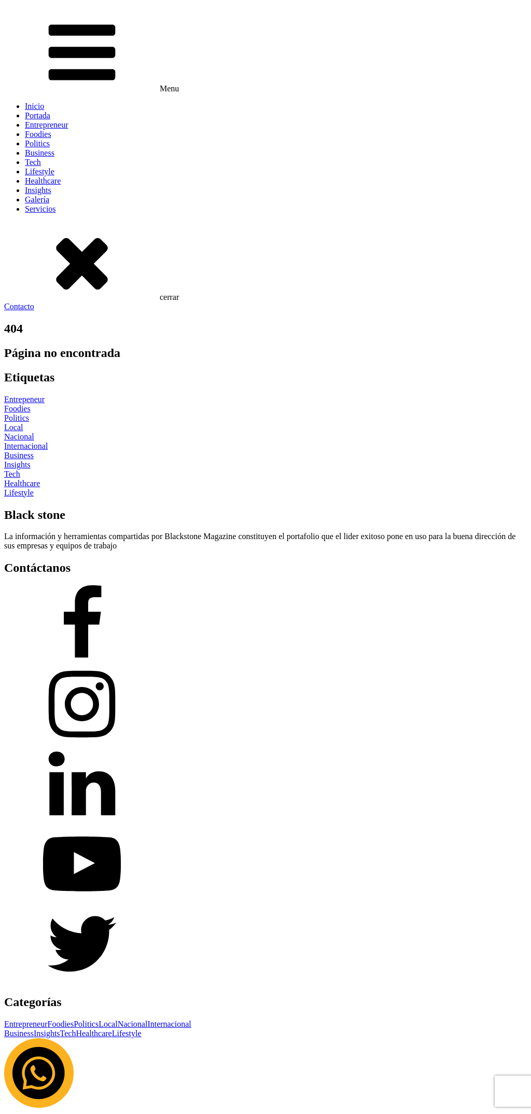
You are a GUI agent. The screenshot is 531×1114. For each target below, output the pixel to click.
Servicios (40, 208)
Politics (37, 143)
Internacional (169, 1024)
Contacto (19, 306)
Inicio (34, 106)
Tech (33, 162)
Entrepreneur (46, 124)
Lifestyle (39, 171)
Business (39, 152)
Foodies (38, 134)
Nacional (133, 1024)
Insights (38, 190)
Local (108, 1024)
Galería (37, 199)
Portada (37, 115)
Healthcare (43, 180)
